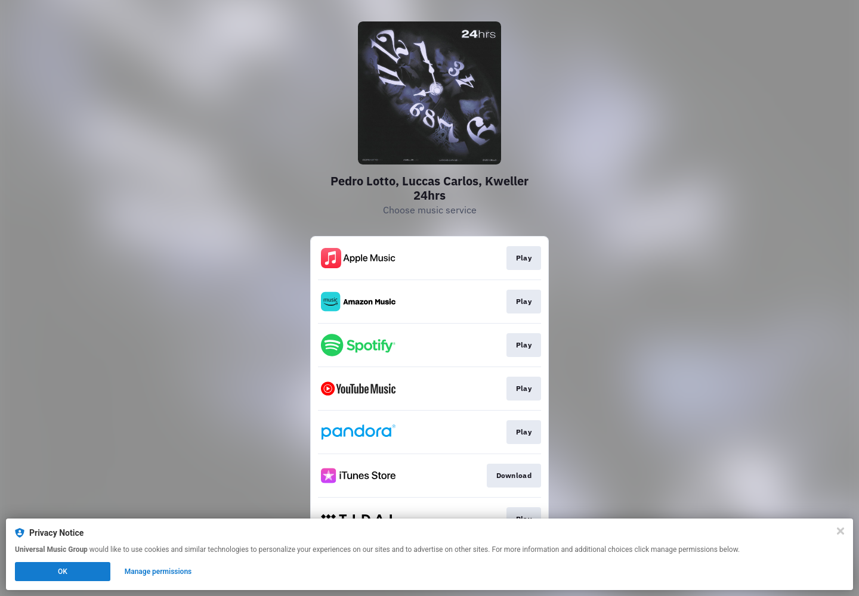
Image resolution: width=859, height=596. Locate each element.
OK (62, 571)
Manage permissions (158, 571)
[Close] (840, 531)
